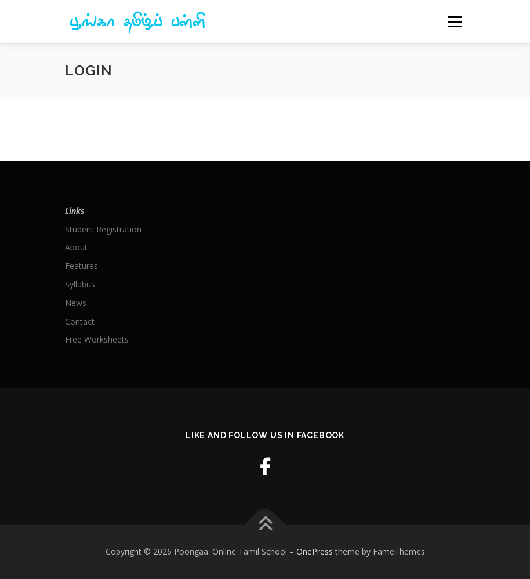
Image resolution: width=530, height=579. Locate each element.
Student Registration (103, 229)
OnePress (314, 551)
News (75, 302)
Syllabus (80, 284)
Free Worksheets (97, 339)
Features (81, 265)
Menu (455, 21)
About (76, 247)
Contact (80, 321)
